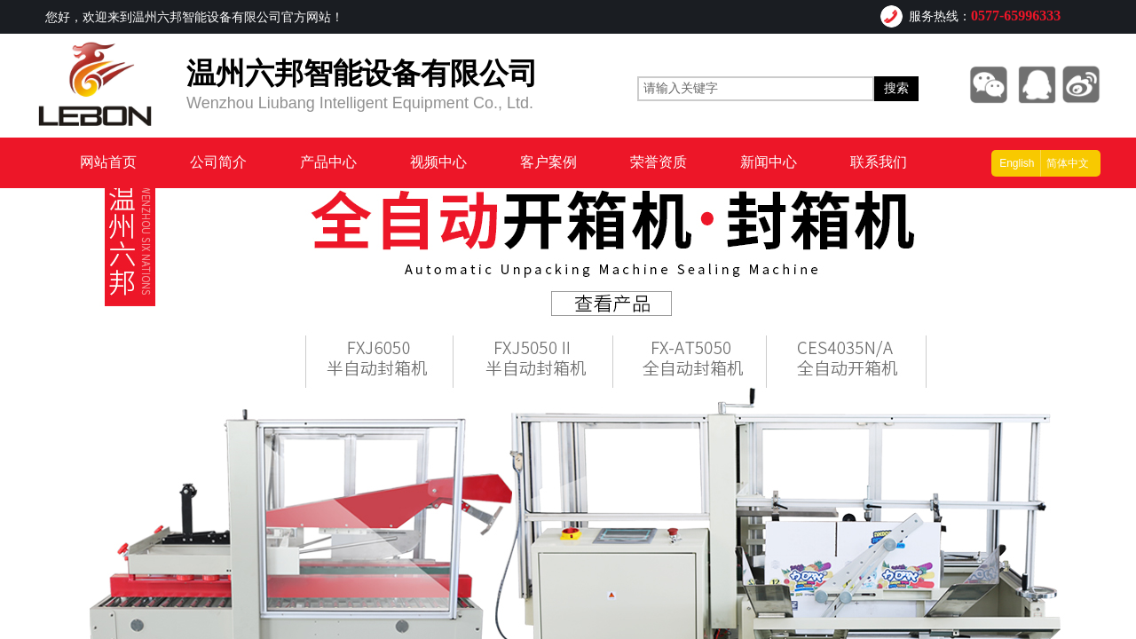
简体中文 (1067, 163)
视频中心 (438, 162)
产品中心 (328, 162)
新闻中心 (768, 162)
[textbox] (755, 88)
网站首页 (108, 162)
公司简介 (218, 162)
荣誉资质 (658, 162)
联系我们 (878, 162)
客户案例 (548, 162)
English (1016, 163)
